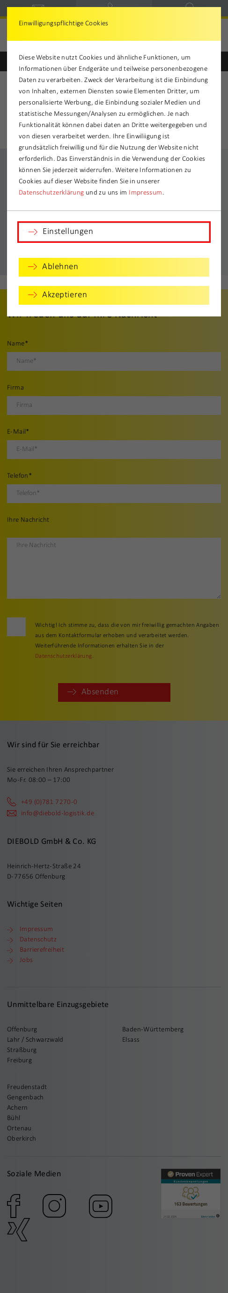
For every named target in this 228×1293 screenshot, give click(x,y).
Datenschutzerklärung (51, 192)
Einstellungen (68, 231)
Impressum (145, 192)
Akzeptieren (64, 295)
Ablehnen (60, 267)
